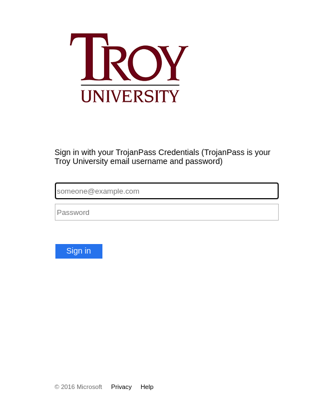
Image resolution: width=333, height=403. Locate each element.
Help (146, 386)
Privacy (121, 386)
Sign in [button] (79, 250)
